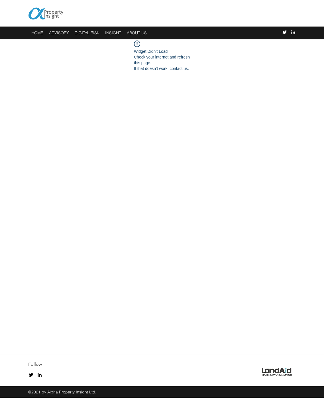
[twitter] (285, 32)
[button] (113, 33)
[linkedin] (293, 32)
